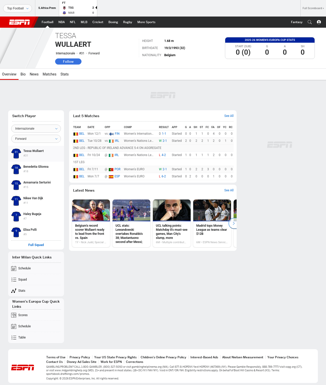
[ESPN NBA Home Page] (61, 22)
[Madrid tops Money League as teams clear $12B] (212, 223)
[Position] (36, 139)
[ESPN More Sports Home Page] (146, 22)
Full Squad (36, 245)
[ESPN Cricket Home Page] (97, 22)
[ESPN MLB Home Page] (84, 22)
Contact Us (54, 362)
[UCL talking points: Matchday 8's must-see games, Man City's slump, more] (172, 223)
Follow (68, 61)
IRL (117, 141)
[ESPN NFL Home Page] (73, 22)
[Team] (36, 128)
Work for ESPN (111, 362)
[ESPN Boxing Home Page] (113, 22)
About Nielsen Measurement (242, 357)
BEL (82, 133)
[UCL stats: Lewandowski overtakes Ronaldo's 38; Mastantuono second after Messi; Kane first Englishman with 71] (131, 223)
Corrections (134, 362)
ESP (117, 176)
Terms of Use (56, 357)
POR (117, 169)
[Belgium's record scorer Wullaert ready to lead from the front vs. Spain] (91, 223)
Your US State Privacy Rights (115, 357)
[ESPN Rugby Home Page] (127, 22)
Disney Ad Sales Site (81, 362)
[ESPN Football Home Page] (47, 22)
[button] (310, 22)
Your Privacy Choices (282, 357)
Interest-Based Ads (204, 357)
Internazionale (65, 53)
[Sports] (17, 8)
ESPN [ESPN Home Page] (19, 22)
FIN (117, 133)
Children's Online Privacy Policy (163, 357)
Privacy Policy (80, 357)
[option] (91, 223)
